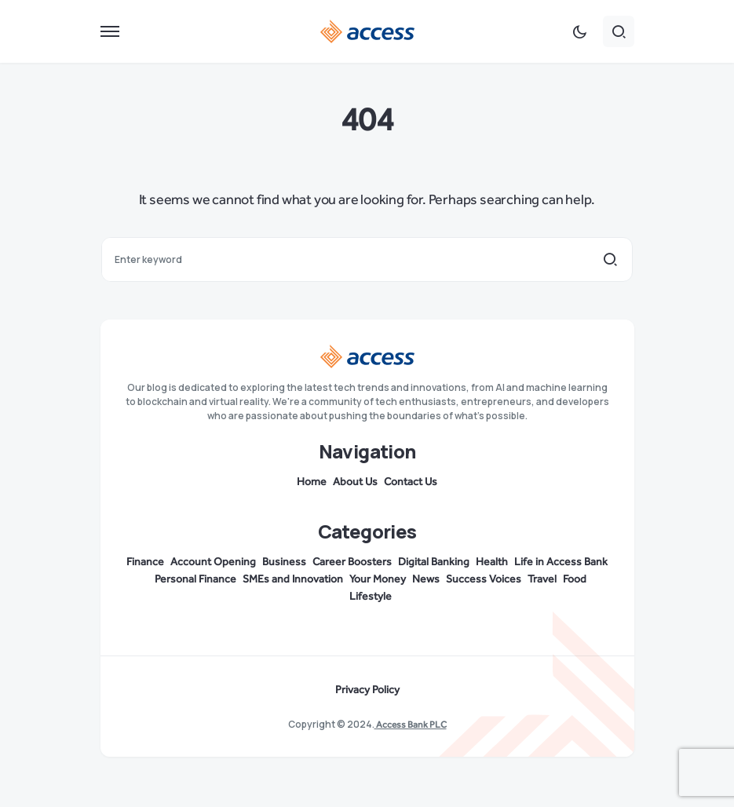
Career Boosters (352, 562)
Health (492, 562)
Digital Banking (433, 562)
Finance (145, 562)
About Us (355, 482)
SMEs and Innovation (293, 579)
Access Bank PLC (410, 724)
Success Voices (483, 579)
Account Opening (213, 562)
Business (284, 562)
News (426, 579)
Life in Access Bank (561, 562)
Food (574, 579)
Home (312, 482)
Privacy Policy (367, 690)
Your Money (377, 579)
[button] (110, 31)
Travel (542, 579)
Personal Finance (195, 579)
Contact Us (410, 482)
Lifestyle (370, 596)
